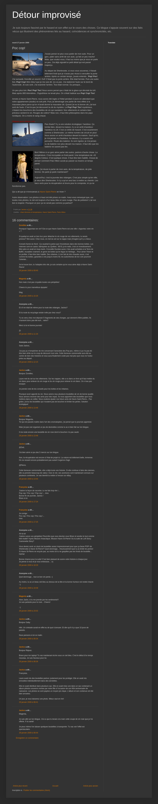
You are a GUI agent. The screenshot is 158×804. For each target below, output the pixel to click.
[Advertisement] (55, 762)
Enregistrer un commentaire (27, 738)
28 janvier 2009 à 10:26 (28, 296)
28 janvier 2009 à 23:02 (28, 611)
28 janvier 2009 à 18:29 (28, 565)
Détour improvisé (46, 15)
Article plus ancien (90, 786)
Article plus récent (20, 786)
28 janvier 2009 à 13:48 (28, 436)
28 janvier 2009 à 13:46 (28, 408)
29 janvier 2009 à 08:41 (28, 702)
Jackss (22, 370)
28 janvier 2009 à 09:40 (28, 270)
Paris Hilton (61, 212)
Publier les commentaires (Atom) (37, 790)
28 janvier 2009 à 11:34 (28, 334)
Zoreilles (22, 225)
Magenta (22, 279)
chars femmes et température (31, 212)
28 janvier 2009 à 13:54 (28, 479)
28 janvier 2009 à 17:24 (28, 502)
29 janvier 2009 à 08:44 (28, 733)
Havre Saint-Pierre (48, 192)
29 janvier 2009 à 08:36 (28, 661)
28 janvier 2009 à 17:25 (28, 522)
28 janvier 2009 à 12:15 (28, 362)
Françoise (23, 487)
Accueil (55, 786)
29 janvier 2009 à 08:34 (28, 639)
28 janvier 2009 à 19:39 (28, 588)
